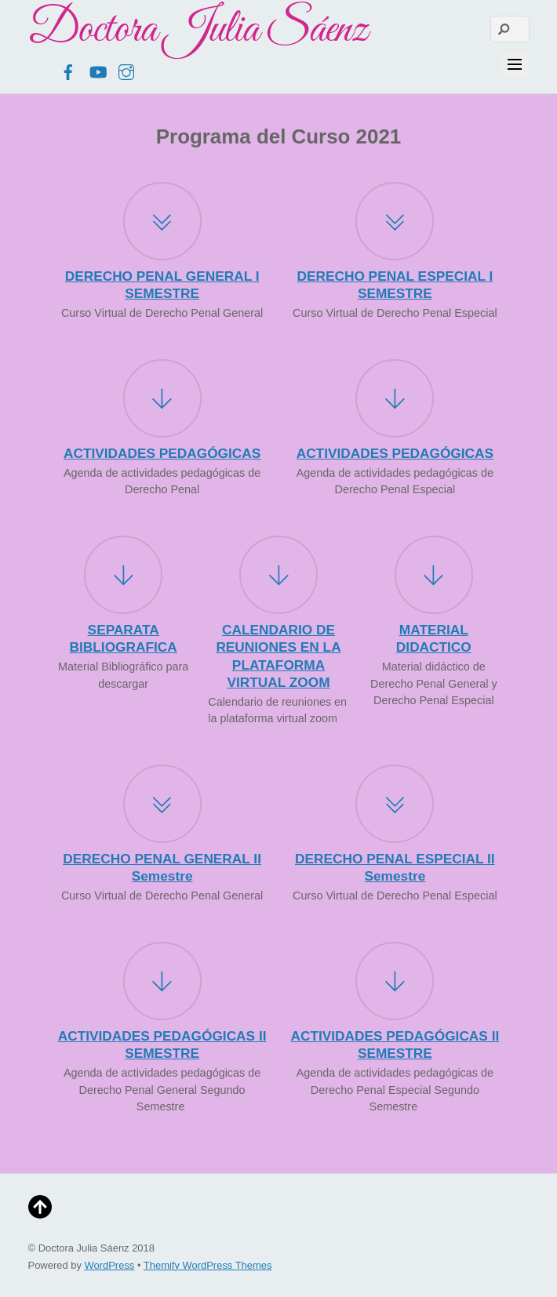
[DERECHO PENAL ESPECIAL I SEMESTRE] (394, 223)
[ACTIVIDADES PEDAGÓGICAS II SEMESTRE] (162, 983)
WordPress (110, 1265)
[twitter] (39, 70)
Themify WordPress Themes (208, 1265)
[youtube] (97, 70)
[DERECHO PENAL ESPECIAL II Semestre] (394, 806)
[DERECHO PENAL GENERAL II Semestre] (162, 806)
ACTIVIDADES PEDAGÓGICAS (162, 453)
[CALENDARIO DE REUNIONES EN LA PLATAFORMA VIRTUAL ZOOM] (278, 577)
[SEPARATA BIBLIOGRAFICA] (123, 577)
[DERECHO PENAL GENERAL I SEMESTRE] (162, 223)
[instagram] (126, 70)
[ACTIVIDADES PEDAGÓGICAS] (162, 400)
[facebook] (68, 70)
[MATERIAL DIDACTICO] (434, 577)
